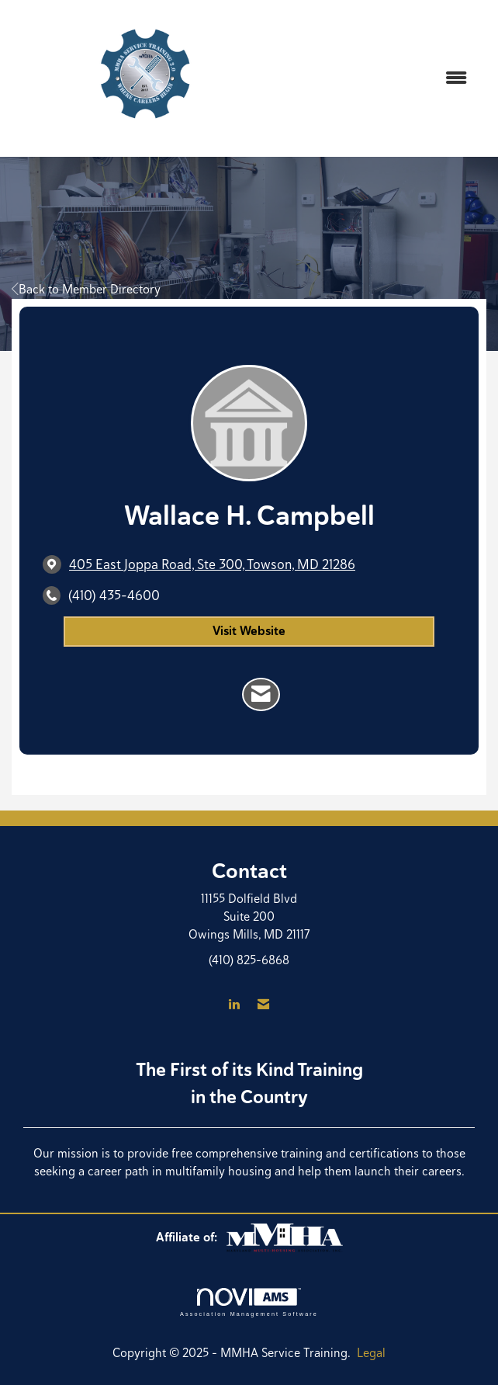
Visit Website (249, 631)
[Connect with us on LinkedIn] (234, 1005)
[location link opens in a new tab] (212, 564)
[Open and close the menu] (380, 78)
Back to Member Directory (86, 289)
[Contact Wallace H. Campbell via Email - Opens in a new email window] (261, 695)
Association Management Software (249, 1302)
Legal (371, 1353)
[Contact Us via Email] (263, 1005)
